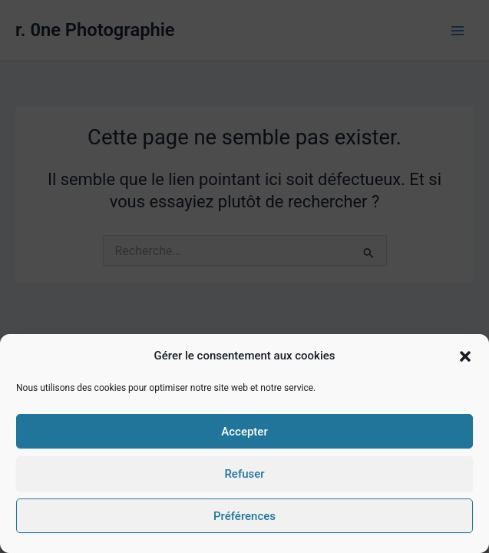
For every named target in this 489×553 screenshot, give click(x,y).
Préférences (244, 516)
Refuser (244, 474)
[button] (465, 356)
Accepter (244, 432)
